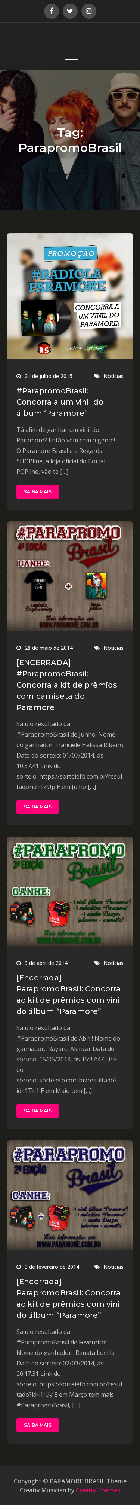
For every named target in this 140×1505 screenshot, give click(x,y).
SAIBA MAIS (38, 491)
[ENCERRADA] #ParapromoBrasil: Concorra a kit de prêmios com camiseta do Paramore (66, 685)
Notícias (113, 376)
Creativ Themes (98, 1490)
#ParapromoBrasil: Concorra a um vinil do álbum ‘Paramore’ (59, 402)
